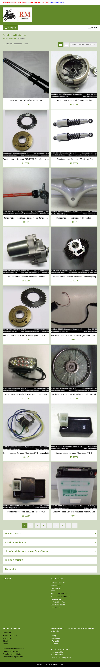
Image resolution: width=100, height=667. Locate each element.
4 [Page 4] (43, 525)
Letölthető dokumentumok (13, 648)
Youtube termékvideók (12, 654)
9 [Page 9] (56, 525)
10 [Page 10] (62, 525)
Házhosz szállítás (10, 635)
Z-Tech (55, 644)
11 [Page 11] (69, 525)
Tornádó (55, 641)
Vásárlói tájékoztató (11, 651)
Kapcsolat (7, 633)
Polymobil (56, 638)
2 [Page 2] (30, 525)
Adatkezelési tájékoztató (13, 657)
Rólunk (5, 641)
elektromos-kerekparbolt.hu (62, 657)
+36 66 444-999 (61, 594)
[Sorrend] (83, 44)
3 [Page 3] (37, 525)
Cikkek (5, 644)
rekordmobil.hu (57, 652)
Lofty (54, 635)
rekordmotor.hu (57, 655)
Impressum (55, 607)
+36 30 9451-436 (57, 2)
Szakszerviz (8, 638)
